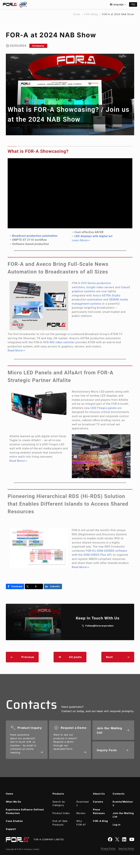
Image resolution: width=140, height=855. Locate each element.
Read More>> (16, 350)
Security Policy (126, 848)
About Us (99, 793)
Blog (91, 14)
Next (118, 657)
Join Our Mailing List (123, 815)
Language (118, 4)
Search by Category (58, 803)
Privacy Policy (108, 848)
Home (76, 14)
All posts (70, 657)
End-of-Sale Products (59, 822)
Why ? (81, 822)
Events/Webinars (123, 803)
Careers (98, 801)
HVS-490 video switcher (59, 342)
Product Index (61, 813)
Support (11, 829)
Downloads (82, 803)
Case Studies (14, 820)
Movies (80, 813)
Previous (22, 657)
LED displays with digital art (93, 236)
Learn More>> (81, 240)
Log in (116, 824)
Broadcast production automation (35, 235)
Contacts (118, 793)
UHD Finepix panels (104, 408)
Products (58, 793)
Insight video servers (100, 287)
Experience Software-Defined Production (25, 811)
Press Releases (99, 811)
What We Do (13, 801)
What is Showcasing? (54, 109)
